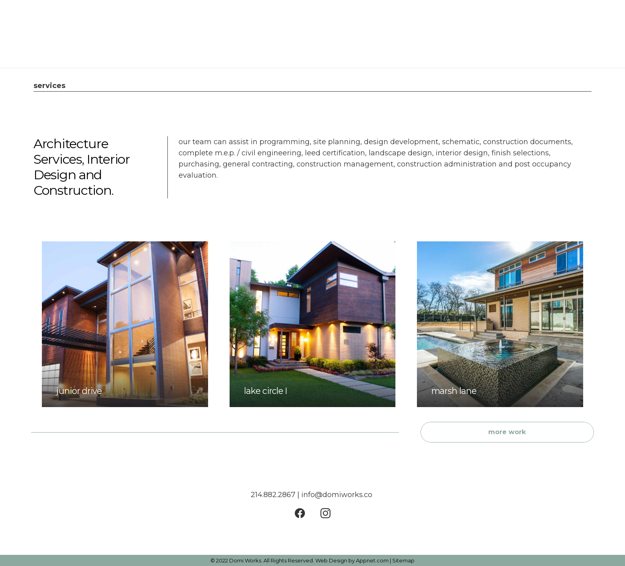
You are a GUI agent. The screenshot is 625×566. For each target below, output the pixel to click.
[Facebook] (299, 513)
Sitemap (403, 560)
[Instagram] (325, 513)
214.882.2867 (273, 494)
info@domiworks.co (337, 494)
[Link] (44, 34)
